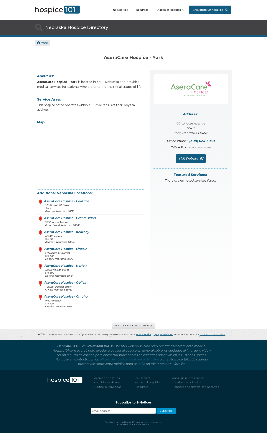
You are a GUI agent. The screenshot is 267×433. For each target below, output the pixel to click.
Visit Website (191, 158)
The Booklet (119, 10)
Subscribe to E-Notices (133, 402)
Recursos (142, 10)
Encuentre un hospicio (210, 10)
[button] (170, 10)
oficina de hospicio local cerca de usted (129, 359)
